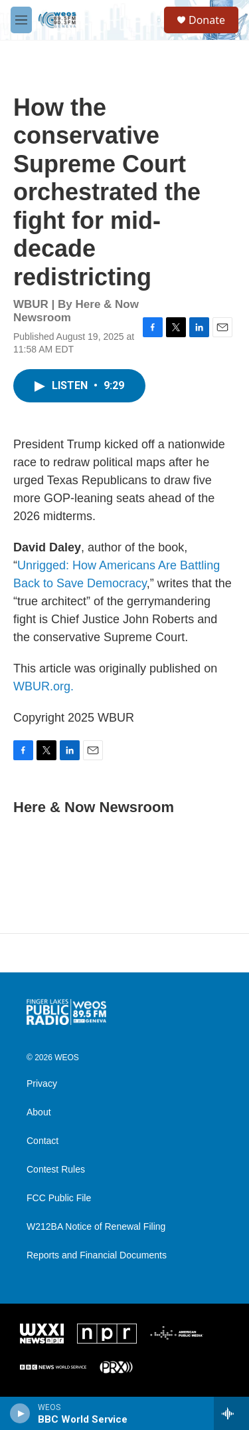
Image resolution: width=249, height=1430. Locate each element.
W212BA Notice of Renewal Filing (96, 1227)
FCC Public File (59, 1198)
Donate (207, 20)
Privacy (42, 1084)
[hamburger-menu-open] (21, 20)
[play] (20, 1413)
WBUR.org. (43, 686)
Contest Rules (56, 1170)
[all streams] (231, 1413)
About (39, 1112)
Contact (42, 1141)
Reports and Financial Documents (97, 1255)
